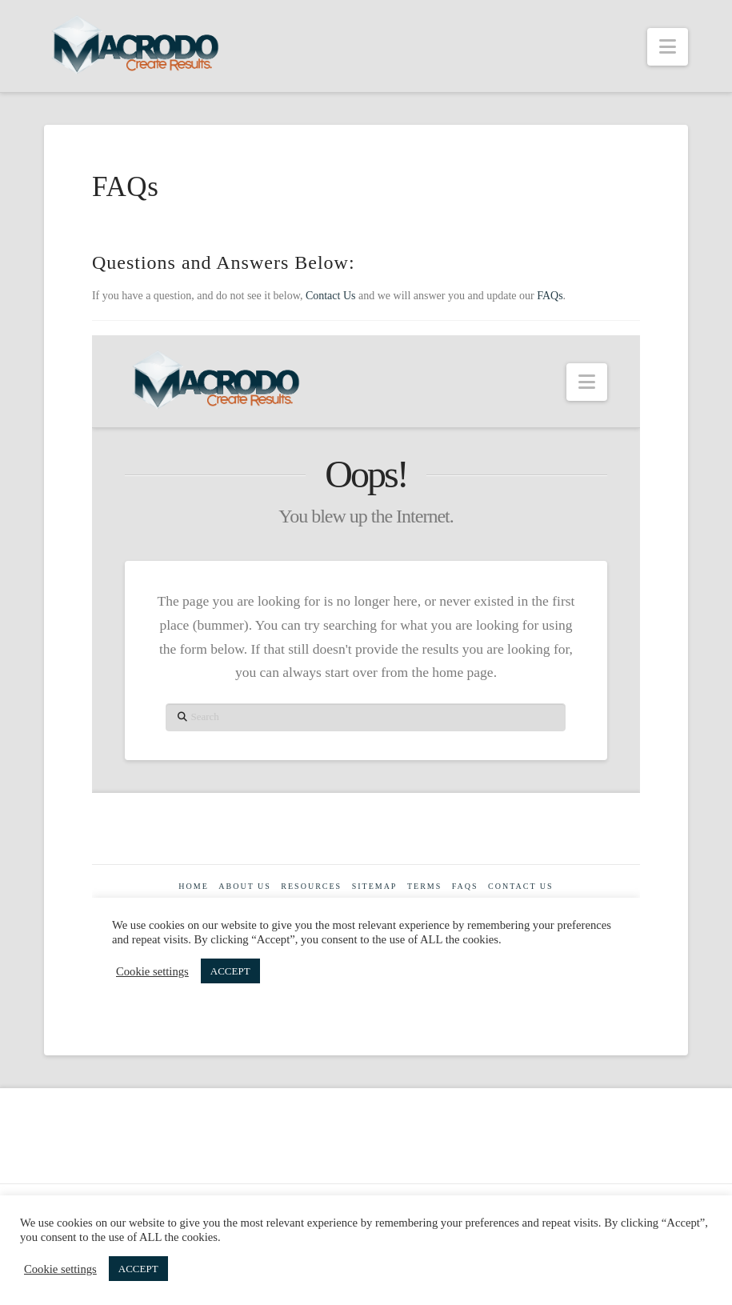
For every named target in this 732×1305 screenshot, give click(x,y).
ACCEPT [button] (138, 1269)
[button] (667, 47)
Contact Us (331, 296)
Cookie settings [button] (60, 1269)
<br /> (366, 671)
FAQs (549, 296)
